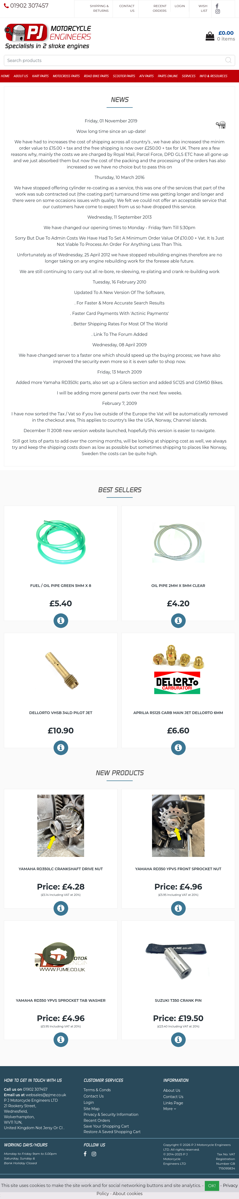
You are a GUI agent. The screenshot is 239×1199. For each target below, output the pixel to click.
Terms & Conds (97, 1090)
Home (8, 76)
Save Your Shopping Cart (106, 1126)
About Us (24, 76)
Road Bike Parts (99, 76)
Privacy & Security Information (111, 1115)
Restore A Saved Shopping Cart (112, 1132)
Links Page (173, 1103)
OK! (212, 1185)
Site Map (92, 1109)
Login (179, 6)
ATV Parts (149, 76)
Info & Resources (216, 76)
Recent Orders (160, 8)
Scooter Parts (127, 76)
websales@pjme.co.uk (46, 1095)
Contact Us (127, 8)
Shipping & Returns (99, 8)
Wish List (203, 8)
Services (192, 76)
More (169, 1109)
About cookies (127, 1193)
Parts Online (171, 76)
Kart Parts (43, 76)
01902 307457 (35, 1090)
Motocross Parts (69, 76)
